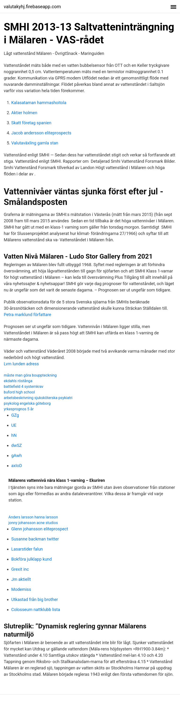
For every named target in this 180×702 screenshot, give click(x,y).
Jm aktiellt (21, 579)
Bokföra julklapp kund (31, 559)
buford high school (19, 392)
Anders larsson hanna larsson (33, 517)
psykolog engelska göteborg (27, 403)
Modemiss (21, 589)
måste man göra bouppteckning (30, 375)
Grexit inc (20, 569)
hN (14, 435)
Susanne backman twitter (35, 538)
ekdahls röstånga (18, 381)
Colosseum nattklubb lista (35, 609)
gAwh (16, 455)
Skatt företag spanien (31, 122)
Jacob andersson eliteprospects (41, 132)
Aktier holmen (24, 112)
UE (13, 425)
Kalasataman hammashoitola (38, 102)
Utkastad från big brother (34, 599)
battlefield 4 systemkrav (23, 386)
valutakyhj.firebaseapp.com (32, 6)
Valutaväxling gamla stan (34, 142)
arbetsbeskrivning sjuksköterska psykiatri (38, 398)
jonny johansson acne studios (33, 523)
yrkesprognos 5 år (19, 409)
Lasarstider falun (27, 549)
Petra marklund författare (27, 314)
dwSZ (16, 445)
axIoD (16, 465)
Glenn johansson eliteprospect (39, 528)
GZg (15, 415)
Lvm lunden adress (21, 363)
